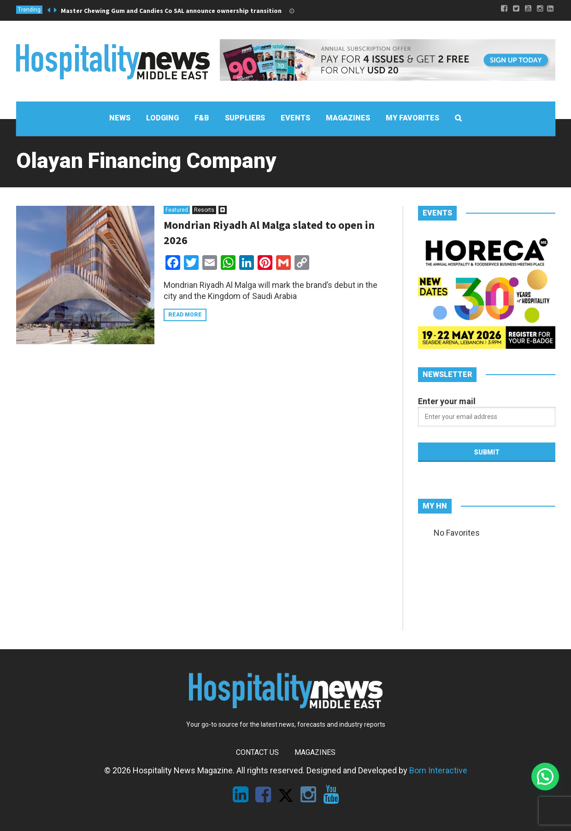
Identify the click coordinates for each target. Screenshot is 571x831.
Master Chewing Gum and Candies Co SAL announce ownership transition (171, 10)
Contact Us (257, 752)
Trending (29, 9)
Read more (185, 314)
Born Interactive (438, 770)
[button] (545, 776)
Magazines (315, 752)
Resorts (204, 210)
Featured (176, 210)
